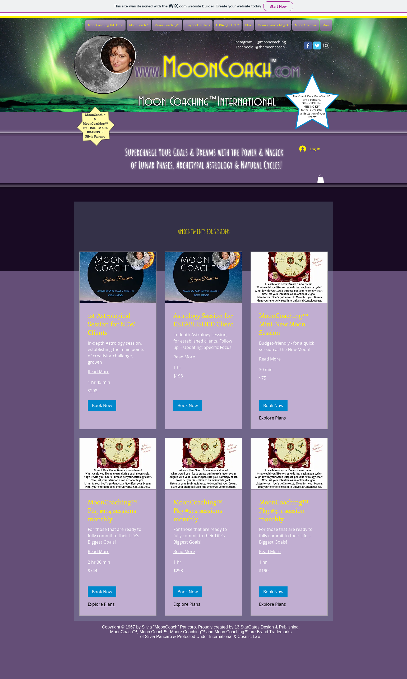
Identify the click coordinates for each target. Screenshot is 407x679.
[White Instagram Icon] (326, 45)
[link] (118, 324)
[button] (102, 405)
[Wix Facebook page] (308, 45)
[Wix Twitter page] (317, 45)
